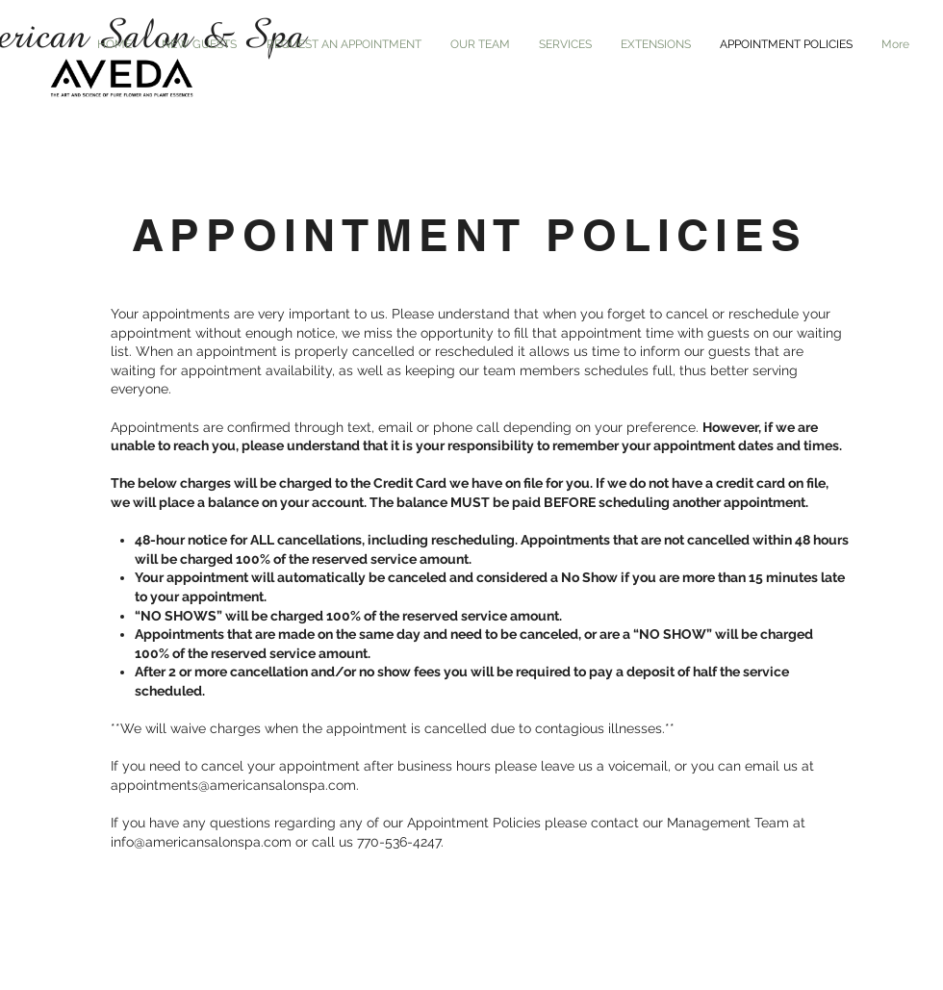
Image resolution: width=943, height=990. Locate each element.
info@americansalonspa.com (201, 842)
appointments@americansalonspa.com (233, 785)
